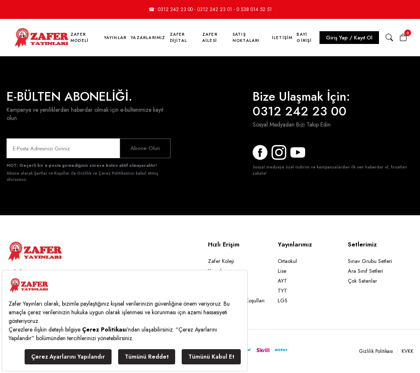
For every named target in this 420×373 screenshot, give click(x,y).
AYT (282, 281)
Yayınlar (115, 38)
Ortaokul (287, 261)
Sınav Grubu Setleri (370, 261)
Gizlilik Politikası (376, 351)
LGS (283, 300)
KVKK (407, 351)
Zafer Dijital (178, 37)
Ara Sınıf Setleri (365, 271)
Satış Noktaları (246, 37)
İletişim (282, 38)
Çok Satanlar (362, 281)
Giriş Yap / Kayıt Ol (349, 37)
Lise (282, 271)
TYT (282, 291)
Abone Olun (145, 148)
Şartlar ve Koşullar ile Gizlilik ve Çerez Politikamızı (84, 173)
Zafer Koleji (221, 261)
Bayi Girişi (304, 37)
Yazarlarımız (147, 38)
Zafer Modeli (80, 37)
